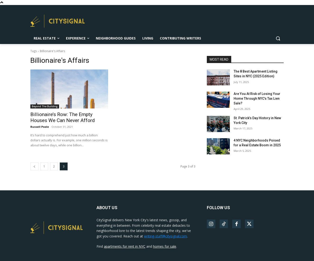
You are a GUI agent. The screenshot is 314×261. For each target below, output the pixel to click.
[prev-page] (34, 166)
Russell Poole (39, 126)
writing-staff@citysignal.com (165, 236)
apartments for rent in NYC (124, 246)
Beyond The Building (45, 106)
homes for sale (164, 246)
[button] (278, 38)
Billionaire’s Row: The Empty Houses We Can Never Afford (62, 117)
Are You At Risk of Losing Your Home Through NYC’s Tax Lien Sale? (257, 98)
